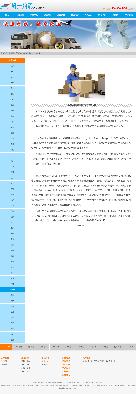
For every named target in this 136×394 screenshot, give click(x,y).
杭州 (12, 77)
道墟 (12, 262)
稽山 (12, 334)
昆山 (12, 99)
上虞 (12, 133)
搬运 (28, 364)
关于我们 (5, 358)
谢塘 (12, 194)
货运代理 (93, 347)
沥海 (12, 256)
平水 (12, 278)
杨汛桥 (11, 53)
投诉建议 (66, 358)
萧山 (12, 71)
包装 (28, 371)
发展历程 (4, 361)
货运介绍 (20, 15)
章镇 (12, 239)
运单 (28, 361)
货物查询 (115, 15)
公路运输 (18, 347)
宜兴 (12, 88)
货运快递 (117, 347)
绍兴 (12, 66)
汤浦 (12, 245)
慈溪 (12, 139)
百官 (12, 166)
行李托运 (105, 347)
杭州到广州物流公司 (47, 385)
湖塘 (12, 323)
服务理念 (4, 364)
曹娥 (12, 172)
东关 (12, 178)
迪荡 (12, 340)
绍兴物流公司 (99, 361)
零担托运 (31, 347)
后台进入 (66, 375)
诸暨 (12, 127)
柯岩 (12, 329)
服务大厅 (25, 358)
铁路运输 (43, 347)
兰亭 (12, 306)
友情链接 (86, 358)
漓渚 (12, 301)
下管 (12, 234)
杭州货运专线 (17, 385)
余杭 (12, 116)
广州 (12, 122)
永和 (12, 222)
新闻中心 (102, 15)
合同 (28, 368)
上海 (12, 105)
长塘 (12, 189)
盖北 (12, 183)
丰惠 (12, 228)
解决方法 (45, 361)
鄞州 (12, 161)
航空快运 (68, 347)
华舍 (12, 317)
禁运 (23, 361)
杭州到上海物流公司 (63, 385)
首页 (7, 15)
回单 (23, 364)
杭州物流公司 (87, 361)
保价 (23, 371)
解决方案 (88, 15)
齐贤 (12, 284)
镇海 (12, 150)
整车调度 (55, 347)
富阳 (12, 111)
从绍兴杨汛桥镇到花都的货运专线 (27, 53)
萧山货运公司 (110, 361)
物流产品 (34, 15)
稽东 (12, 267)
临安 (12, 94)
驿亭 (12, 211)
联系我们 (129, 15)
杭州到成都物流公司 (30, 385)
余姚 (12, 144)
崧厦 (12, 206)
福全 (12, 312)
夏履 (12, 295)
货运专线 (47, 15)
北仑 (12, 155)
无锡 (12, 83)
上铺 (12, 250)
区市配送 (130, 347)
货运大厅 (75, 15)
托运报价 (61, 15)
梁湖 (12, 217)
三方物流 (80, 347)
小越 (12, 200)
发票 (23, 368)
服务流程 (45, 364)
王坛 (12, 273)
